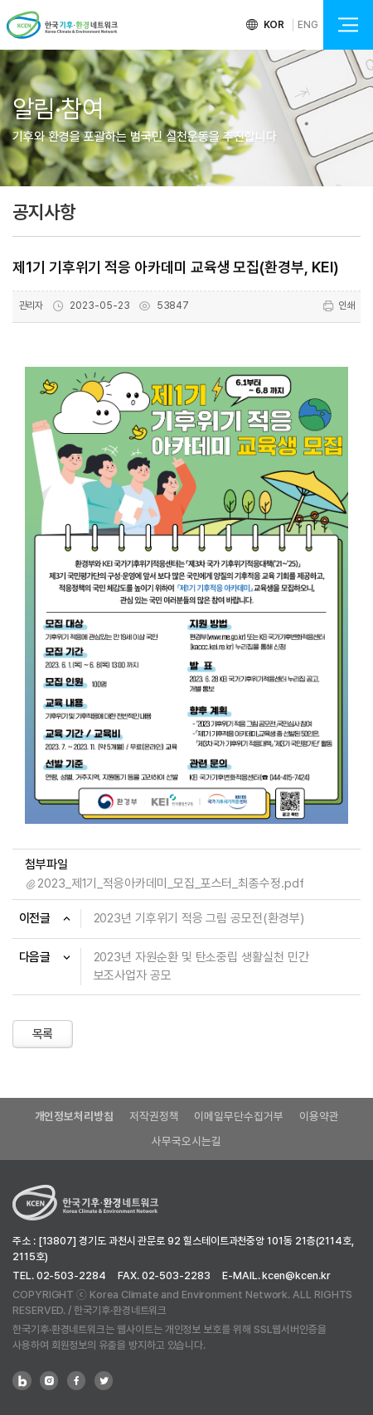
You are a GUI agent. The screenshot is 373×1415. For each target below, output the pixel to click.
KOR (274, 25)
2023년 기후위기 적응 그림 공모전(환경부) (199, 918)
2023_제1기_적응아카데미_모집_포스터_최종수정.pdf (170, 883)
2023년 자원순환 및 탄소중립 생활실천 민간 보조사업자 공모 (201, 967)
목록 (43, 1034)
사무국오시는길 (186, 1141)
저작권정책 (154, 1116)
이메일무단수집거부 (238, 1116)
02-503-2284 (71, 1275)
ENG (308, 25)
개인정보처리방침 (74, 1116)
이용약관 (319, 1116)
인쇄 (338, 306)
